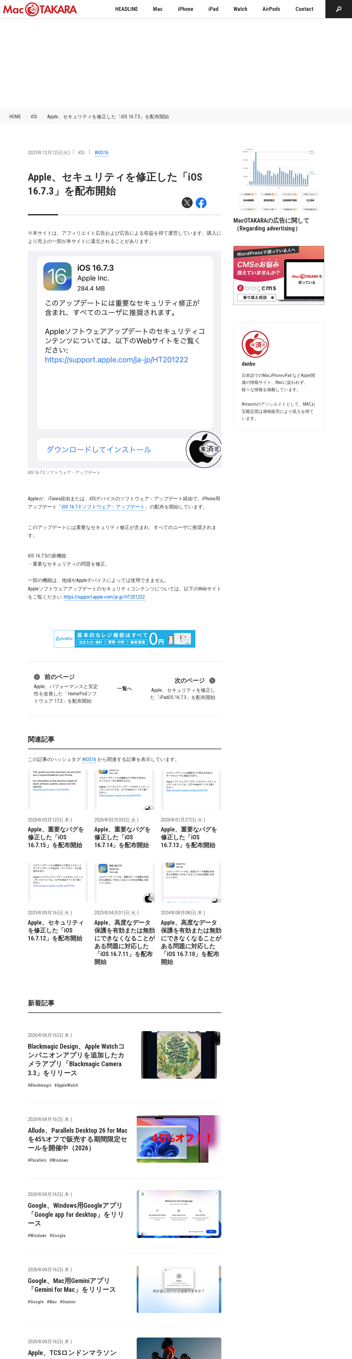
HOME (15, 116)
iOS (34, 116)
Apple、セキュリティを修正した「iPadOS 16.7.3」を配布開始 (182, 688)
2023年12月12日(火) (49, 152)
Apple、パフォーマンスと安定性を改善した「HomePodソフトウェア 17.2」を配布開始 (66, 688)
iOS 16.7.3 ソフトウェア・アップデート (103, 507)
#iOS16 (102, 152)
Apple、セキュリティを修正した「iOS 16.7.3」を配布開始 (108, 116)
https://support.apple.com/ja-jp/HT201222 (104, 597)
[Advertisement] (176, 63)
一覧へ (124, 688)
